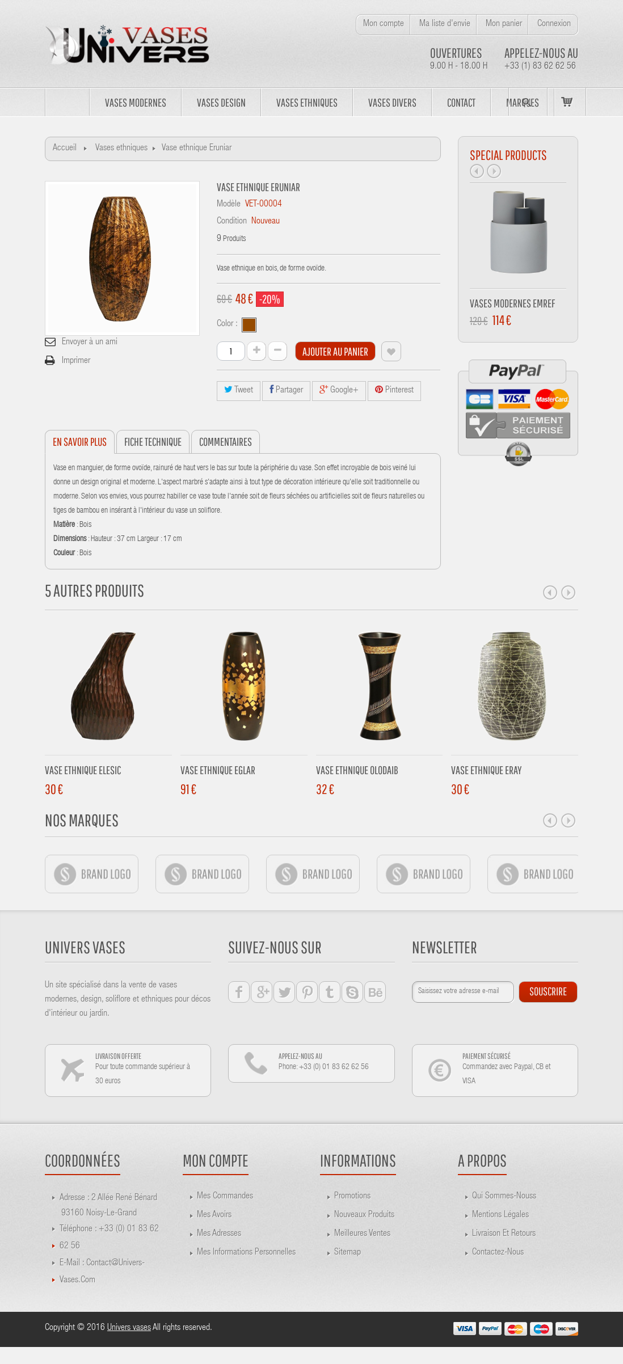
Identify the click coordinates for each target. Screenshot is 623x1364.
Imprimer (76, 361)
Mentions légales (500, 1215)
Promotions (352, 1196)
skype (352, 992)
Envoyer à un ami (89, 342)
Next (494, 171)
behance (375, 992)
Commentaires (225, 441)
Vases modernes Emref (512, 303)
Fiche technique (153, 441)
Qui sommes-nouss (504, 1196)
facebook (239, 992)
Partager (286, 390)
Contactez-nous (498, 1252)
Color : (228, 324)
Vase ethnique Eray (486, 769)
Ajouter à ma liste (391, 351)
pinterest (307, 992)
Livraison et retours (504, 1234)
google (261, 992)
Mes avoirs (214, 1215)
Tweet (238, 390)
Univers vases (129, 1328)
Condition (232, 221)
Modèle (229, 204)
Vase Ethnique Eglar (217, 769)
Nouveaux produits (364, 1215)
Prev (477, 171)
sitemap (347, 1252)
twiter (284, 992)
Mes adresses (219, 1234)
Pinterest (394, 390)
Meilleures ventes (362, 1234)
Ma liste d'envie (444, 24)
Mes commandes (225, 1196)
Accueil (65, 148)
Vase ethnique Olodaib (357, 769)
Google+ (339, 390)
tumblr (329, 992)
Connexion (554, 24)
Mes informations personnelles (246, 1252)
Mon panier (504, 24)
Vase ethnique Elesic (83, 769)
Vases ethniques (121, 148)
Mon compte (383, 24)
